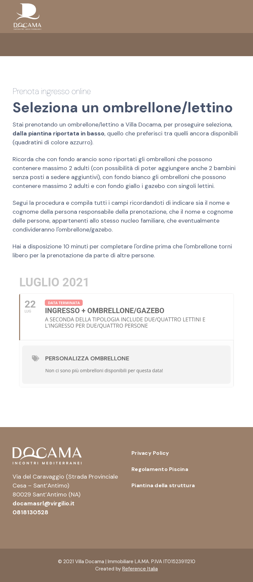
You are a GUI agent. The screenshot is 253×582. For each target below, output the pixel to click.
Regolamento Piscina (159, 469)
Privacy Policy (150, 453)
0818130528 (30, 512)
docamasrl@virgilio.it (43, 503)
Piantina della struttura (163, 485)
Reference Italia (140, 568)
